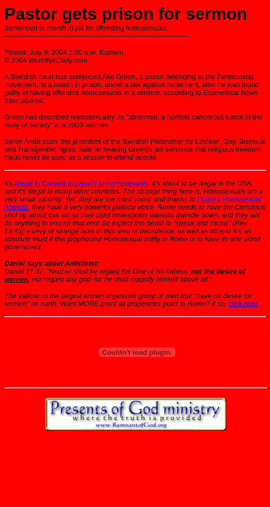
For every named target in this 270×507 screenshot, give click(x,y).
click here (243, 304)
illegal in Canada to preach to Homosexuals (81, 183)
